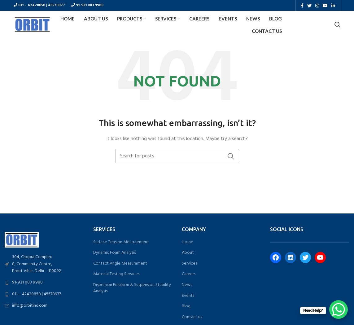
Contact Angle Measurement (120, 264)
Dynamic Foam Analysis (114, 253)
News (187, 285)
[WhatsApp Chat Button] (338, 309)
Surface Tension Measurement (121, 242)
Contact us (192, 317)
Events (188, 296)
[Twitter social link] (309, 6)
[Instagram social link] (317, 6)
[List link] (44, 264)
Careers (188, 274)
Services (189, 264)
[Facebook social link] (302, 6)
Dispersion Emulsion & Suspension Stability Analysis (132, 288)
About (188, 253)
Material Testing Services (116, 274)
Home (187, 242)
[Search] (337, 25)
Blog (186, 306)
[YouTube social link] (325, 6)
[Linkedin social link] (333, 6)
